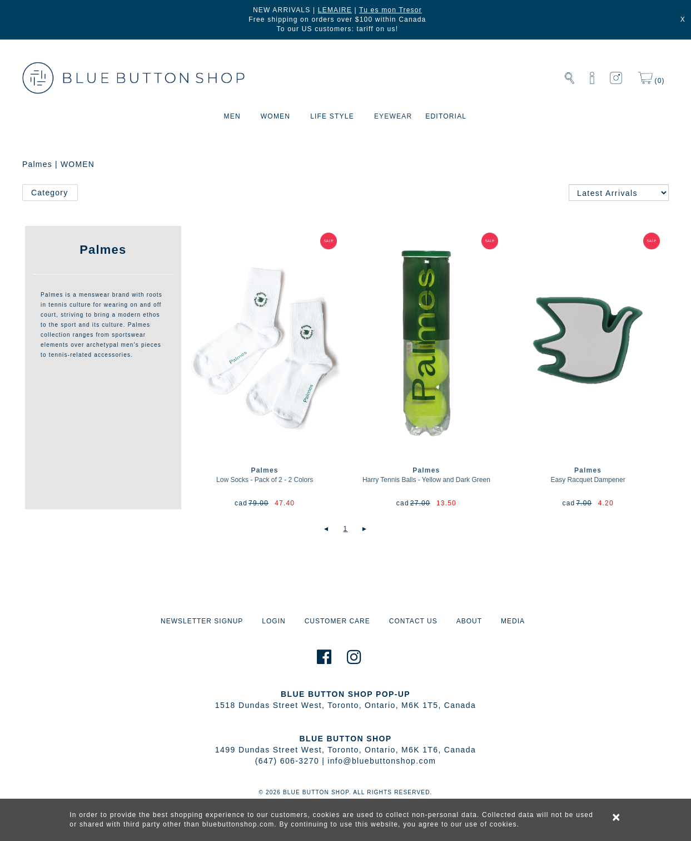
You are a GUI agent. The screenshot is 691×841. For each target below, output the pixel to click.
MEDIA (513, 621)
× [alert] (616, 817)
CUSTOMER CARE (337, 621)
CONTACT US (413, 621)
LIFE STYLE (332, 116)
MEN (232, 116)
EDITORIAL (445, 116)
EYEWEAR (393, 116)
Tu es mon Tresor (390, 10)
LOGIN (273, 621)
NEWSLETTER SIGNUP (202, 621)
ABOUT (469, 621)
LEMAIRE (335, 10)
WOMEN (275, 116)
